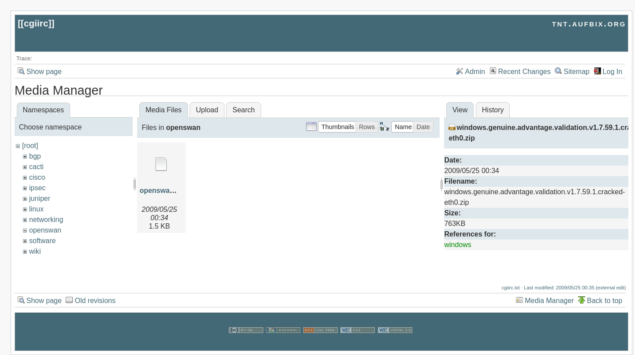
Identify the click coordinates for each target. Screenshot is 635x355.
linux (36, 209)
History (493, 110)
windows (457, 244)
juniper (39, 198)
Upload (207, 110)
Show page (44, 71)
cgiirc (36, 23)
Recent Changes (524, 71)
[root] (30, 145)
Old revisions (95, 313)
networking (46, 219)
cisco (37, 177)
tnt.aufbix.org (589, 23)
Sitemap (577, 71)
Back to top (604, 313)
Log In (612, 71)
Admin (475, 71)
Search (243, 110)
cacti (36, 166)
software (42, 240)
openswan (45, 230)
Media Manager (549, 313)
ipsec (37, 188)
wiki (35, 251)
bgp (35, 156)
